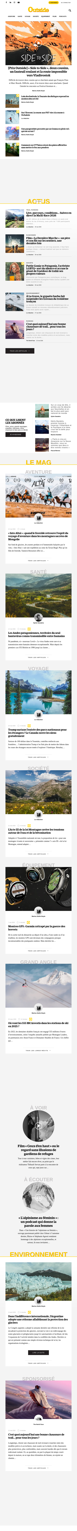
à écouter (38, 1179)
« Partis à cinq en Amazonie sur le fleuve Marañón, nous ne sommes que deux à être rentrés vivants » (61, 443)
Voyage (27, 16)
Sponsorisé (38, 1379)
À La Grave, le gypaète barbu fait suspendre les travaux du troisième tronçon (47, 299)
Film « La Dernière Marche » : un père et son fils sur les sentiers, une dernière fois (48, 241)
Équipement (45, 16)
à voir (38, 1108)
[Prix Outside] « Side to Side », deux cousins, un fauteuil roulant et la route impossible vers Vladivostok (38, 72)
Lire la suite (38, 1353)
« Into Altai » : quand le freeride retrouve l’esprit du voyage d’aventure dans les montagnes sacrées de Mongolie (38, 536)
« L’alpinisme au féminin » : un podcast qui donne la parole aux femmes (38, 1221)
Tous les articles (18, 351)
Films (55, 16)
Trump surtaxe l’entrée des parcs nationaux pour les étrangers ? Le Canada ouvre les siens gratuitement (37, 733)
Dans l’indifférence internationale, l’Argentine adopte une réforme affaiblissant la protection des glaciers (38, 1319)
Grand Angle (38, 962)
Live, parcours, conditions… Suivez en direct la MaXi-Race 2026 (48, 214)
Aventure (11, 16)
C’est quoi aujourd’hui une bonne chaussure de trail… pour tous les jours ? (46, 327)
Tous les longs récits (37, 1050)
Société (36, 16)
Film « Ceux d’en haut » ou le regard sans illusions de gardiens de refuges (38, 1150)
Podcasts (62, 16)
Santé (20, 16)
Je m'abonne (15, 434)
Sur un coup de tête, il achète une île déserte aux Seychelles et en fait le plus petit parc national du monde (61, 409)
